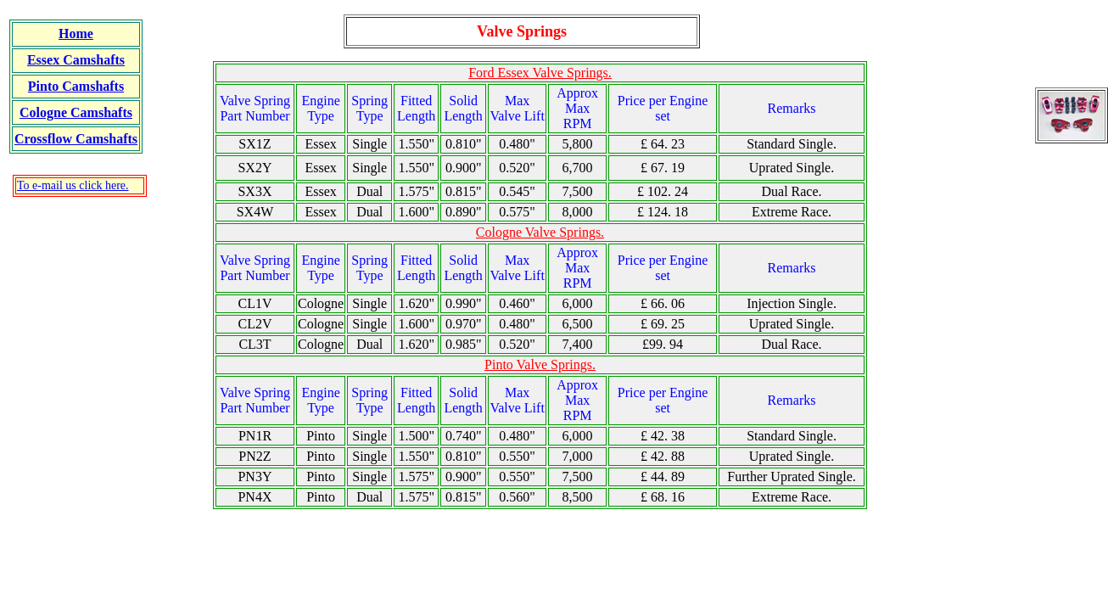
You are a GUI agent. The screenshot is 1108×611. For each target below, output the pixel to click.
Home (76, 33)
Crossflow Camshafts (75, 139)
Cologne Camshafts (76, 112)
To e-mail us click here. (73, 185)
